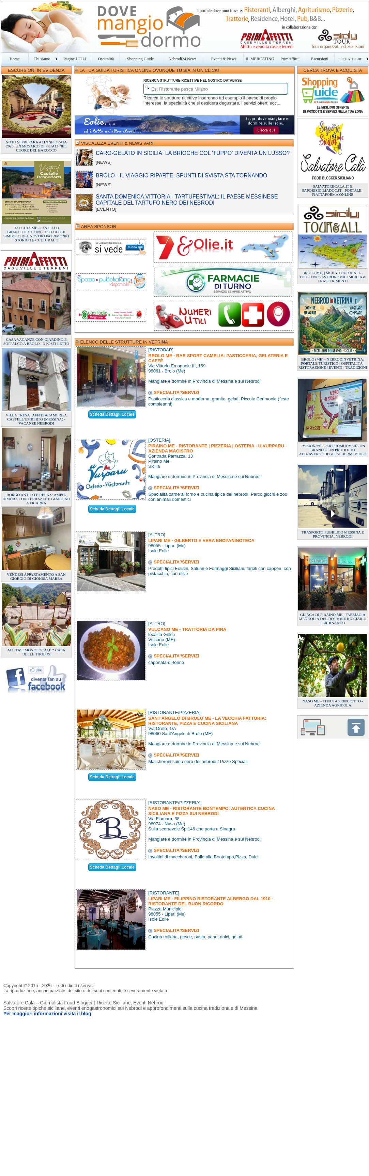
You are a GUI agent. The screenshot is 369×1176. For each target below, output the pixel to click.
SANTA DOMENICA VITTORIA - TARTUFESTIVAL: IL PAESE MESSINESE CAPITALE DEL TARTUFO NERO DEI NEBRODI (187, 200)
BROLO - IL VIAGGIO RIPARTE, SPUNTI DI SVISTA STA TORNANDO (181, 175)
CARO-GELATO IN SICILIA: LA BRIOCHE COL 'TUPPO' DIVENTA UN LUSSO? (193, 153)
